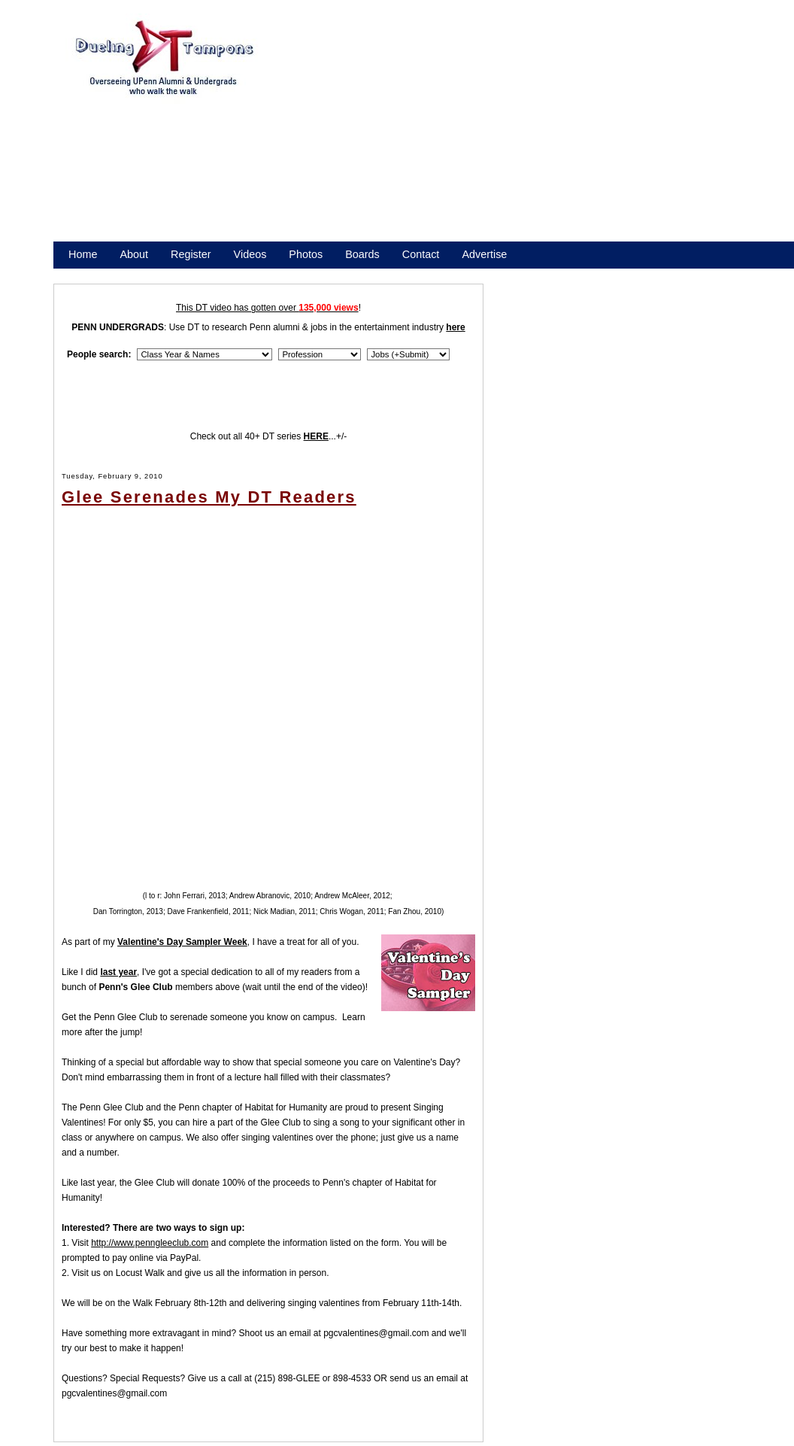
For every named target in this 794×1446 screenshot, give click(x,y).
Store (81, 274)
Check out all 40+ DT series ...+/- (268, 436)
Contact (421, 254)
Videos (250, 254)
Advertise (484, 254)
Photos (306, 254)
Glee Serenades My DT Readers (209, 497)
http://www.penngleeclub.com (149, 1243)
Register (191, 254)
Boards (362, 254)
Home (82, 254)
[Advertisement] (444, 134)
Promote (137, 274)
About (134, 254)
